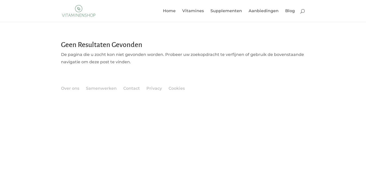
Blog (290, 11)
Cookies (177, 88)
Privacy (154, 88)
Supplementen (226, 11)
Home (169, 11)
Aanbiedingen (264, 11)
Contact (131, 88)
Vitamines (193, 11)
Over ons (70, 88)
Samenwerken (101, 88)
